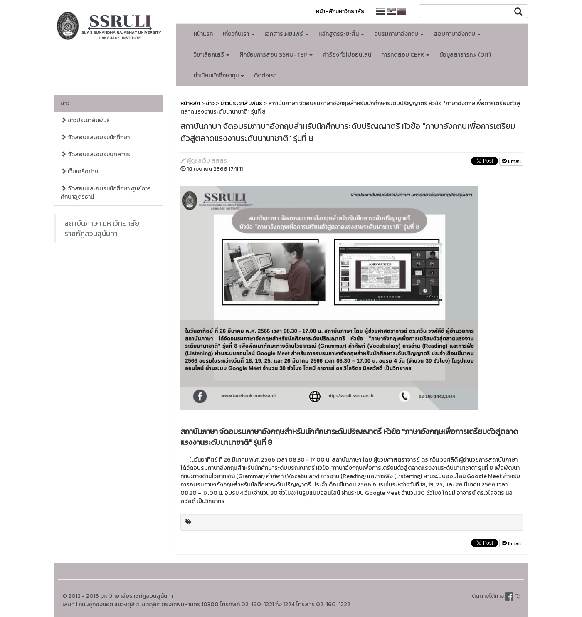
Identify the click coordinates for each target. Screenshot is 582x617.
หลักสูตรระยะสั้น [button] (341, 34)
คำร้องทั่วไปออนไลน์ (347, 54)
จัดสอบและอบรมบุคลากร (95, 154)
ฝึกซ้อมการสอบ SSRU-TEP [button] (276, 54)
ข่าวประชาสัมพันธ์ (85, 120)
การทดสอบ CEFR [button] (405, 54)
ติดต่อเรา (265, 75)
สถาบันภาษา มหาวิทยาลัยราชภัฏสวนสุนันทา (101, 228)
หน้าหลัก (190, 103)
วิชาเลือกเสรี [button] (211, 54)
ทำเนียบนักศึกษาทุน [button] (219, 75)
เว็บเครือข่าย (79, 171)
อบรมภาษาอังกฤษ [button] (399, 34)
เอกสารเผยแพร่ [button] (286, 34)
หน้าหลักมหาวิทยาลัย (340, 11)
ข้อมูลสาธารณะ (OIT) (465, 54)
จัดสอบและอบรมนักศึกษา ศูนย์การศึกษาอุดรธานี (106, 192)
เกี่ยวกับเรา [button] (238, 34)
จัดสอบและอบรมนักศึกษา (95, 137)
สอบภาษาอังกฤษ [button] (457, 34)
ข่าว (65, 103)
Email (511, 161)
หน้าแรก (203, 34)
